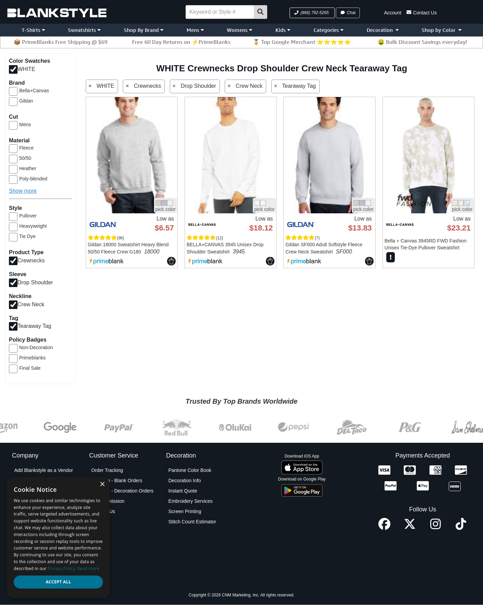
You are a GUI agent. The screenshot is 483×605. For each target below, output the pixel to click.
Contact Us (422, 12)
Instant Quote (182, 491)
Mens (195, 30)
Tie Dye (27, 236)
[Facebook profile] (384, 528)
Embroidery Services (190, 501)
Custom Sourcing (32, 511)
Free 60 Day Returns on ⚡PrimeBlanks (181, 41)
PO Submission (107, 501)
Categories (328, 30)
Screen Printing (184, 511)
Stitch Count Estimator (192, 521)
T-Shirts (33, 30)
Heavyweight (33, 226)
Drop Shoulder (35, 282)
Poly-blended (33, 178)
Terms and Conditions (37, 563)
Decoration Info (184, 480)
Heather (27, 168)
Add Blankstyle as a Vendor (43, 470)
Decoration (383, 30)
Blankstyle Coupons (35, 501)
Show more (23, 191)
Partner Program (31, 532)
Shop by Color (441, 30)
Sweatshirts (84, 30)
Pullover (28, 215)
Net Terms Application (37, 521)
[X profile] (410, 528)
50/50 (25, 158)
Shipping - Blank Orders (116, 480)
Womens (239, 30)
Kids (282, 30)
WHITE (26, 69)
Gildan (26, 101)
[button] (312, 13)
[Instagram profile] (435, 528)
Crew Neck (30, 304)
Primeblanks (32, 357)
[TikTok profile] (461, 528)
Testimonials (27, 573)
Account (392, 12)
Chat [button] (347, 12)
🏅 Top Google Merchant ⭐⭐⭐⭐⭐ (302, 41)
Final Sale (29, 368)
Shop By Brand (143, 30)
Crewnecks (31, 260)
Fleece (26, 148)
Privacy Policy (29, 542)
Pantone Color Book (189, 470)
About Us (24, 480)
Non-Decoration (36, 347)
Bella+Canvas (34, 90)
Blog (19, 491)
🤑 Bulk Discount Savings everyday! (422, 41)
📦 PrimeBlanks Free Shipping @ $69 (60, 41)
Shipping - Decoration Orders (122, 491)
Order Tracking (107, 470)
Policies (22, 552)
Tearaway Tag (34, 326)
